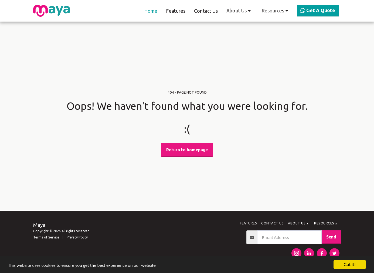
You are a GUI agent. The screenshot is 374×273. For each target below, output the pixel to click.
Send (331, 236)
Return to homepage (187, 149)
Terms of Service (46, 237)
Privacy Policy (78, 237)
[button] (239, 11)
